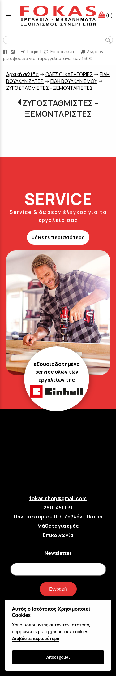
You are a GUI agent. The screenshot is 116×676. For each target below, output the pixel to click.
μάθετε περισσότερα (58, 237)
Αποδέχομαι (58, 657)
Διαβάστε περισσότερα (35, 638)
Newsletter (58, 553)
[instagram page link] (13, 51)
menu (8, 15)
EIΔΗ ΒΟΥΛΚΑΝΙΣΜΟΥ (73, 81)
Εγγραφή (58, 589)
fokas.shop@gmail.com (58, 498)
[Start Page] (58, 15)
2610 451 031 (58, 507)
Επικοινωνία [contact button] (60, 51)
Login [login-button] (29, 51)
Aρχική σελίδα (22, 74)
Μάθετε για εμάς (58, 525)
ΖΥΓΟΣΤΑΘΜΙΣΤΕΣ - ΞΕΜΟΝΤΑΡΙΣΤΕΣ (49, 87)
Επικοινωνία (58, 535)
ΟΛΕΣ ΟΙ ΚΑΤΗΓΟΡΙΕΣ (69, 74)
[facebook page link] (5, 51)
